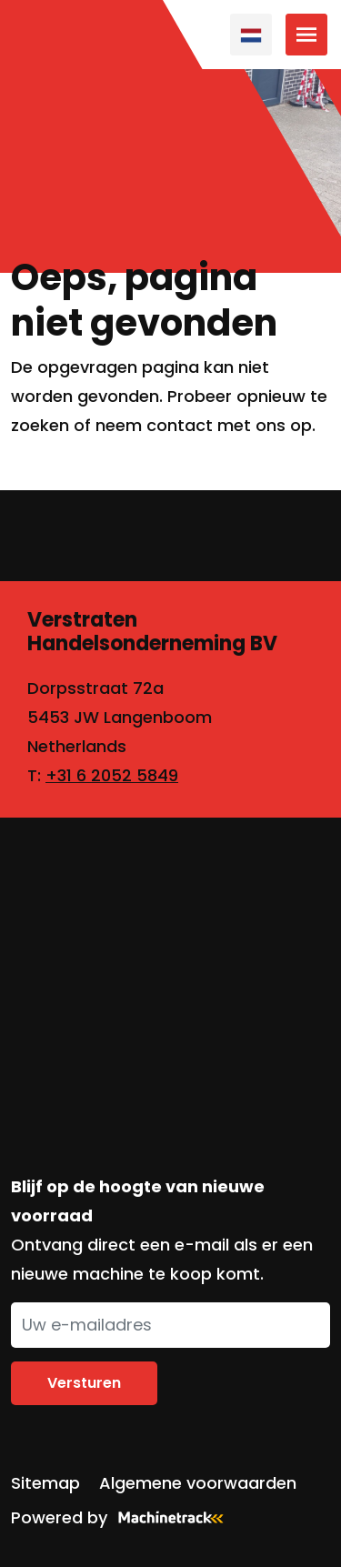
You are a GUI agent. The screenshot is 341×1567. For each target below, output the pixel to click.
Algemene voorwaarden (197, 1483)
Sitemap (45, 1483)
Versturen (84, 1382)
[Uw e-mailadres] (170, 1325)
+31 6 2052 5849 (111, 775)
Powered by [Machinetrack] (123, 1517)
